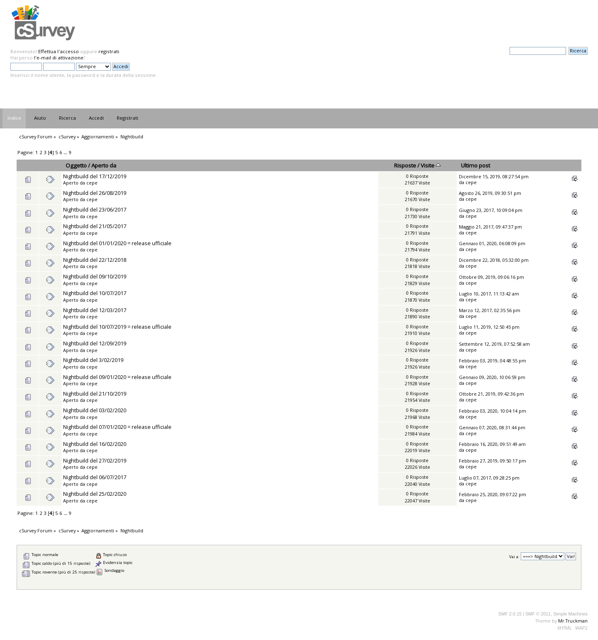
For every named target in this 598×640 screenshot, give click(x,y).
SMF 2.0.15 (510, 613)
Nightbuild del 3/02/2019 (93, 360)
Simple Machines (570, 613)
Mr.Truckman (573, 621)
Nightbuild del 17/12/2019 (94, 176)
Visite (431, 165)
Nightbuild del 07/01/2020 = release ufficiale (117, 427)
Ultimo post (475, 165)
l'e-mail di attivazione (58, 57)
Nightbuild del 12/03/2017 (94, 310)
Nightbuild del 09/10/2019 (94, 276)
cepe (92, 183)
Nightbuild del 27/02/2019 (94, 460)
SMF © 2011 (538, 613)
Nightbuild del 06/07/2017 (94, 477)
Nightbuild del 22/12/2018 (94, 259)
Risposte (405, 165)
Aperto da (103, 165)
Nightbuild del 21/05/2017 (94, 226)
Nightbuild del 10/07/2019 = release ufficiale (117, 326)
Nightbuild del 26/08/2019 (94, 193)
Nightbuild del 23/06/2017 (94, 209)
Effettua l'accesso (58, 51)
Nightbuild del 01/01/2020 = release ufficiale (117, 243)
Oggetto (76, 165)
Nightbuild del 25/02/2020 (94, 493)
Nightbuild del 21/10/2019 (94, 393)
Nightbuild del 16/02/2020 (94, 444)
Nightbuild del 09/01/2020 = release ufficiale (117, 377)
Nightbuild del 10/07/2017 (94, 293)
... (66, 152)
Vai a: (514, 556)
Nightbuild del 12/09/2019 (94, 343)
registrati (108, 51)
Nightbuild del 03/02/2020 (94, 410)
